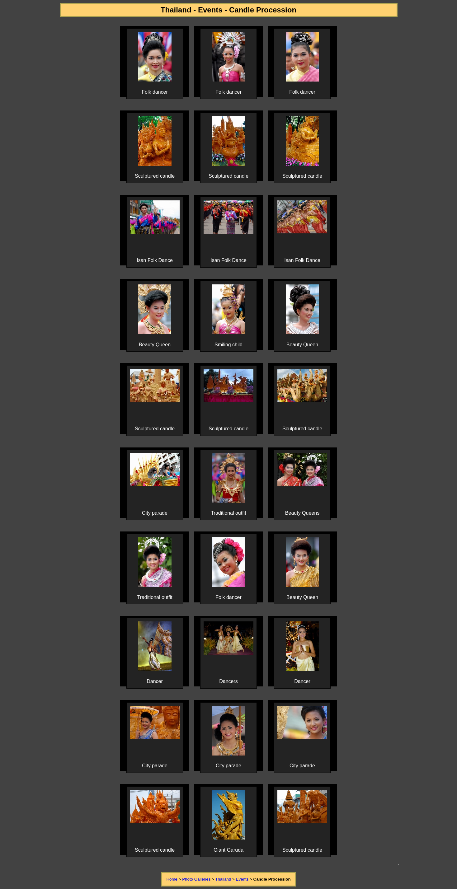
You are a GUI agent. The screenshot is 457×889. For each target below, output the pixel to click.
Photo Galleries (196, 879)
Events (242, 879)
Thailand (223, 879)
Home (171, 879)
